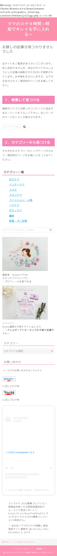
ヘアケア (14, 205)
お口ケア (14, 179)
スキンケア (15, 195)
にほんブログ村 (10, 386)
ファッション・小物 (20, 200)
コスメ (13, 190)
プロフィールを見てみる (18, 281)
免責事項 (39, 549)
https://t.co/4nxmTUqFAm (24, 513)
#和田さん (18, 520)
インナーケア (17, 184)
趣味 (11, 215)
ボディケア (15, 210)
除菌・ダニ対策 (18, 221)
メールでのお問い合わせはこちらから (22, 370)
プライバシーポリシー (22, 549)
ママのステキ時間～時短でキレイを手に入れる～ (28, 29)
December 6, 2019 (19, 532)
